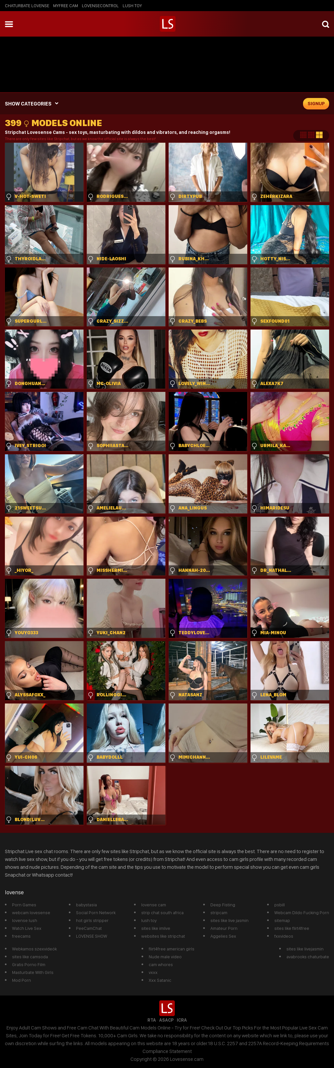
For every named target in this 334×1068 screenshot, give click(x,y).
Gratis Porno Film (28, 964)
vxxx (153, 972)
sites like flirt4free (291, 928)
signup (316, 103)
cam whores (161, 964)
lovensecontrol (100, 5)
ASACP (166, 1020)
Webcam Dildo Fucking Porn (301, 912)
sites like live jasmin (229, 920)
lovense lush (24, 920)
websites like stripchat (163, 936)
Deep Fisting (222, 904)
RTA (151, 1020)
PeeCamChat (89, 928)
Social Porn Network (95, 912)
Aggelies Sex (223, 936)
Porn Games (24, 904)
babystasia (86, 904)
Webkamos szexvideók (34, 948)
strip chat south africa (162, 912)
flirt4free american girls (171, 948)
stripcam (218, 912)
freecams (21, 936)
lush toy (132, 5)
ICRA (182, 1020)
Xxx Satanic (160, 980)
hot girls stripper (92, 920)
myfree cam (65, 5)
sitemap (282, 920)
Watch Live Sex (26, 928)
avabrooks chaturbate (307, 956)
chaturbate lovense (27, 5)
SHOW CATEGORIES (28, 104)
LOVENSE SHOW (91, 936)
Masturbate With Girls (32, 972)
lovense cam (153, 904)
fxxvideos (283, 936)
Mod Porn (21, 980)
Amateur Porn (223, 928)
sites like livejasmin (305, 948)
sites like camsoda (30, 956)
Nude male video (165, 956)
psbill (279, 904)
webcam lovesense (31, 912)
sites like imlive (155, 928)
